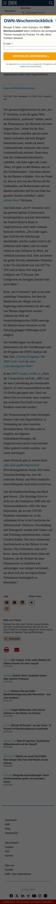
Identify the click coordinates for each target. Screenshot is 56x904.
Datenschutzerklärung (25, 64)
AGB (43, 64)
